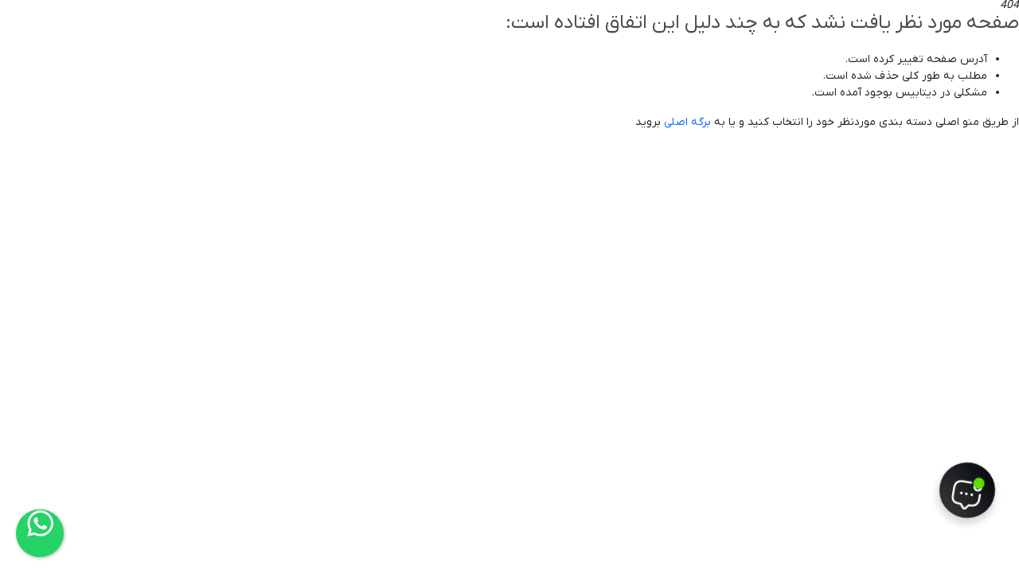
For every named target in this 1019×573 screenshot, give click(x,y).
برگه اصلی (687, 122)
